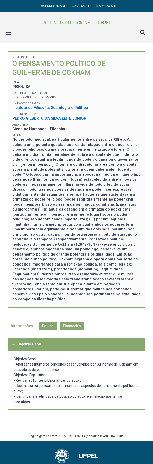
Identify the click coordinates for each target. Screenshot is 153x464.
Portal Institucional (76, 22)
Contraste (81, 6)
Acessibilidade (54, 6)
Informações (22, 326)
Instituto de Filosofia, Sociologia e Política (50, 107)
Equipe (48, 326)
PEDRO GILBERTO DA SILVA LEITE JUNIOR (49, 118)
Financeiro (72, 326)
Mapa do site (106, 6)
